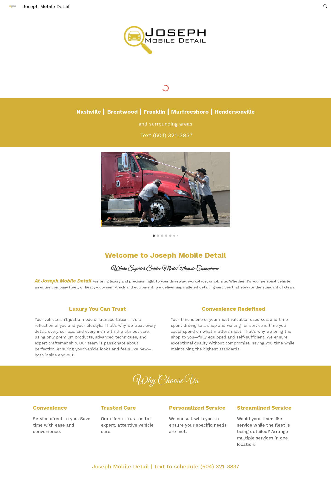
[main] (165, 122)
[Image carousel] (165, 194)
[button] (325, 6)
